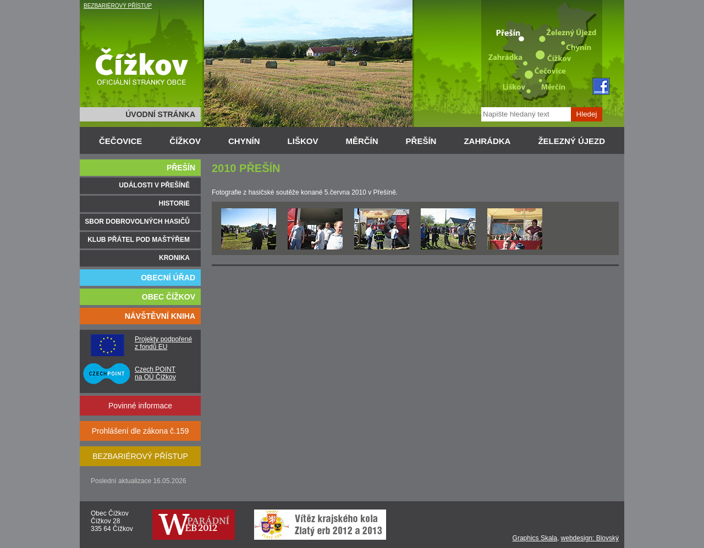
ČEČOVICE (120, 141)
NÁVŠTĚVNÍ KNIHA (160, 316)
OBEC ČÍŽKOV (168, 296)
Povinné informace (140, 405)
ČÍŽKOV (185, 141)
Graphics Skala (535, 538)
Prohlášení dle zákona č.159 (140, 431)
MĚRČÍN (361, 141)
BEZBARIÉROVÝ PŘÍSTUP (118, 6)
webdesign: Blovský (590, 538)
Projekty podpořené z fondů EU (163, 343)
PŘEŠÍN (421, 141)
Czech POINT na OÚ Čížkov (155, 373)
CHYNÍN (244, 141)
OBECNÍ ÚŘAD (168, 277)
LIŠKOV (303, 141)
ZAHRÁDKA (487, 141)
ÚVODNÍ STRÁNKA (160, 114)
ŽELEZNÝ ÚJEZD (571, 141)
